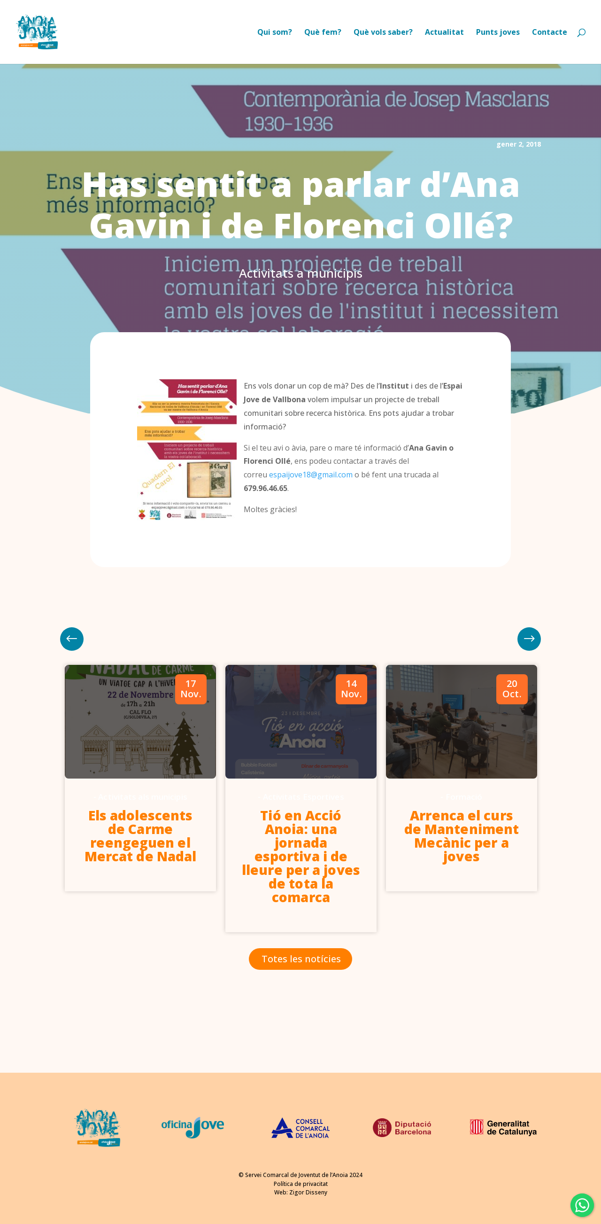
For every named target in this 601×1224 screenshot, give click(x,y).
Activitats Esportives (303, 796)
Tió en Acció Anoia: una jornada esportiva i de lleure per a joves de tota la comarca (301, 856)
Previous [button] (529, 639)
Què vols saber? (383, 33)
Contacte (549, 33)
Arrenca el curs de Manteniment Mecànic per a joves (461, 835)
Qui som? (274, 33)
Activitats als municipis (142, 796)
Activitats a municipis (300, 273)
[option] (140, 778)
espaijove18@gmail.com (311, 474)
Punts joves (498, 33)
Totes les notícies (301, 958)
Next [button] (72, 639)
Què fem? (322, 33)
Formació (464, 796)
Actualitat (444, 33)
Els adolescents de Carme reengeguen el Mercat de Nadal (141, 835)
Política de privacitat (301, 1184)
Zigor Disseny (308, 1192)
